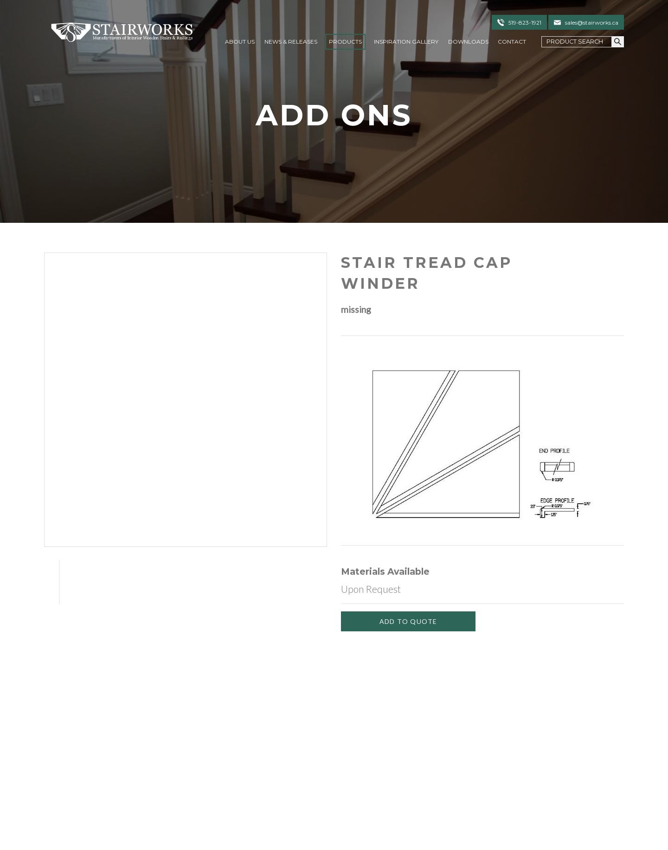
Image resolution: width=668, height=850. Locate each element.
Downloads (468, 41)
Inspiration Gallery (406, 41)
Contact (512, 41)
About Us (240, 41)
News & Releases (290, 41)
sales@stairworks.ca (591, 22)
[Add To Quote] (408, 621)
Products (345, 41)
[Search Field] (576, 41)
